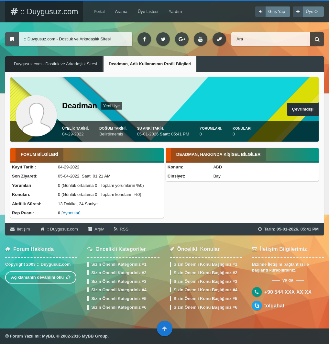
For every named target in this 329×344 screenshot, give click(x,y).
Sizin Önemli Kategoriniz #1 (118, 264)
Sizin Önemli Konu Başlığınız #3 (205, 281)
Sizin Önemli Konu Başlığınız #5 (205, 298)
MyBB (48, 336)
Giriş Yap (276, 11)
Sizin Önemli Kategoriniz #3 (118, 281)
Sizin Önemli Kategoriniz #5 (118, 298)
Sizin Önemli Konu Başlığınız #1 (205, 264)
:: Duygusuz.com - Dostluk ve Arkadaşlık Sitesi (53, 63)
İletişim (20, 229)
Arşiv (96, 229)
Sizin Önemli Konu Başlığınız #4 (205, 289)
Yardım (175, 11)
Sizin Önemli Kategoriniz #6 (118, 307)
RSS (121, 229)
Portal (98, 11)
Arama (121, 11)
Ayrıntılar (71, 212)
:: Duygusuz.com (44, 11)
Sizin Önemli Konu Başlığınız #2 (205, 272)
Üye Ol (312, 11)
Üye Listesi (148, 11)
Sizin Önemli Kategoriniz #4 (118, 289)
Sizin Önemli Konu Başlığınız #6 (205, 307)
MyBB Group (94, 336)
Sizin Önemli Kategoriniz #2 (118, 272)
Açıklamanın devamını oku (41, 277)
